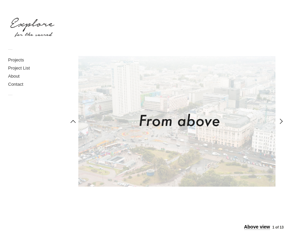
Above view (257, 227)
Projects (16, 59)
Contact (15, 84)
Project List (19, 68)
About (14, 76)
